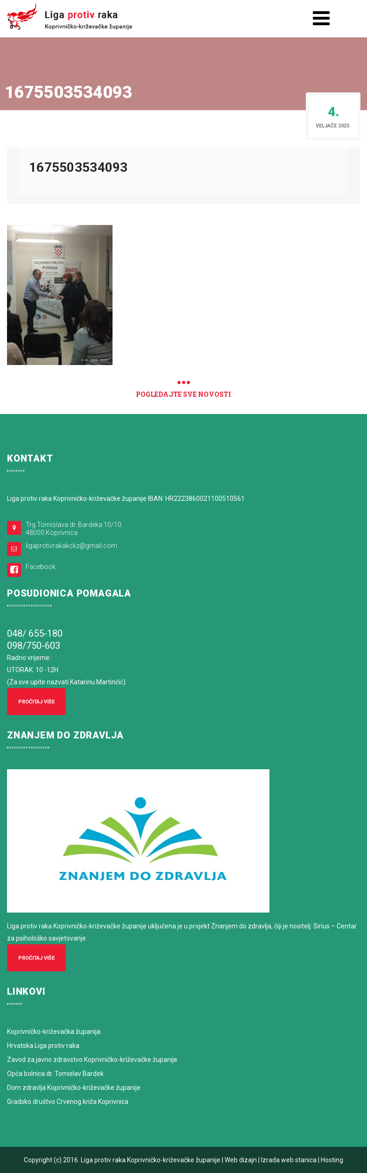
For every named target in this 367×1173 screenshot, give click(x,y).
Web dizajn (241, 1160)
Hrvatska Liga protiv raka (43, 1045)
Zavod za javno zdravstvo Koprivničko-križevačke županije (92, 1059)
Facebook (41, 566)
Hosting (332, 1160)
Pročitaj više (36, 702)
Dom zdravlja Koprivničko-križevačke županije (74, 1087)
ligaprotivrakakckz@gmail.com (71, 545)
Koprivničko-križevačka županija (53, 1031)
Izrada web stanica (289, 1160)
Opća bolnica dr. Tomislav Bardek (55, 1073)
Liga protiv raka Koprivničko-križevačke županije (150, 1160)
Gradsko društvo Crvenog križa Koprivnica (67, 1101)
